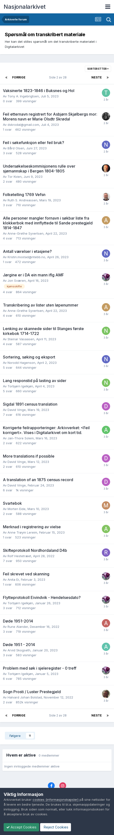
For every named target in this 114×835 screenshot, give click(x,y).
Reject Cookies (55, 827)
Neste (96, 77)
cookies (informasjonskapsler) (56, 799)
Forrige (19, 77)
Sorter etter (98, 68)
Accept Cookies (21, 827)
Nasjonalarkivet (25, 6)
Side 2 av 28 (58, 77)
